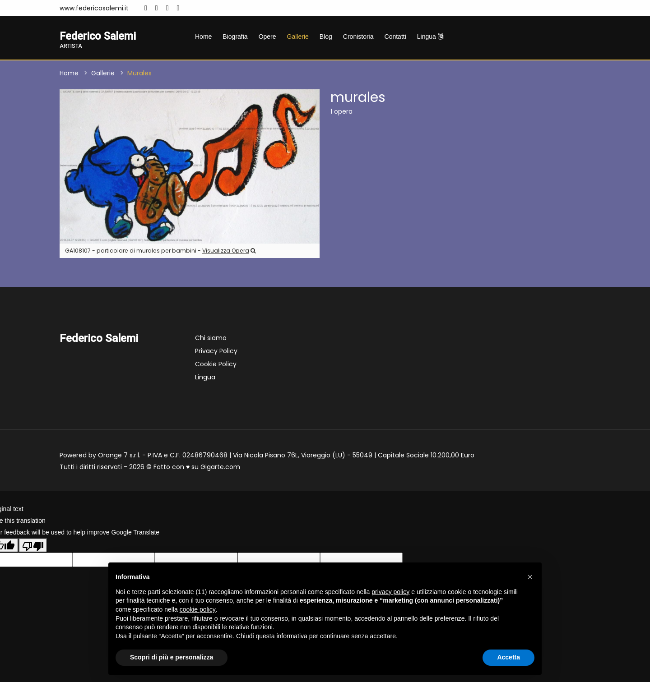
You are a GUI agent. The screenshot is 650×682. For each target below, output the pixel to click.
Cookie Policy (216, 364)
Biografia (235, 36)
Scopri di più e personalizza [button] (171, 657)
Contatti (395, 36)
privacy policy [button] (390, 591)
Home (203, 36)
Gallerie (298, 36)
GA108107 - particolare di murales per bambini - (160, 251)
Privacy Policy (216, 351)
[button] (530, 577)
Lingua (430, 36)
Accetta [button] (508, 657)
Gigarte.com (220, 467)
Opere (267, 36)
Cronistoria (358, 36)
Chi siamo (211, 338)
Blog (326, 36)
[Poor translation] (33, 545)
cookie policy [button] (198, 609)
